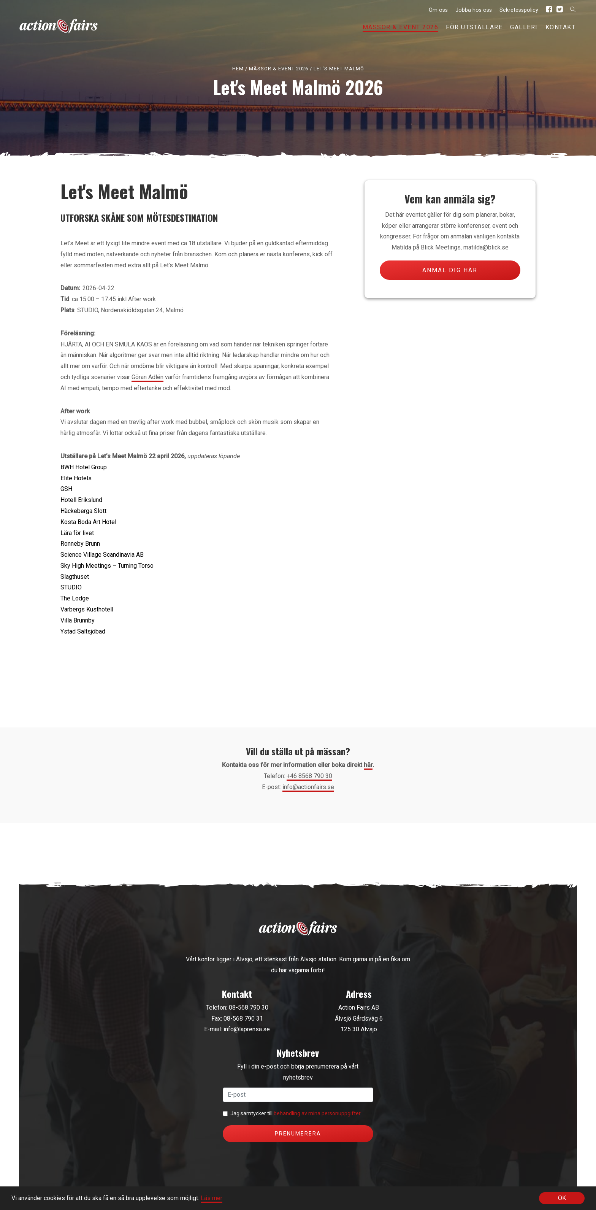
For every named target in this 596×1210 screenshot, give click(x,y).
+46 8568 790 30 (309, 776)
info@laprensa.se (247, 1029)
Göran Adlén (147, 377)
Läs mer (211, 1198)
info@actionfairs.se (308, 787)
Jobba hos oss (473, 10)
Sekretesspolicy (518, 10)
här (368, 765)
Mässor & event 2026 (401, 27)
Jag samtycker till (295, 1113)
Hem (238, 68)
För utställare (474, 27)
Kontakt (560, 27)
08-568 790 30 (248, 1007)
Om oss (438, 10)
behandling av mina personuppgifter (317, 1113)
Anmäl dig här (449, 270)
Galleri (524, 27)
